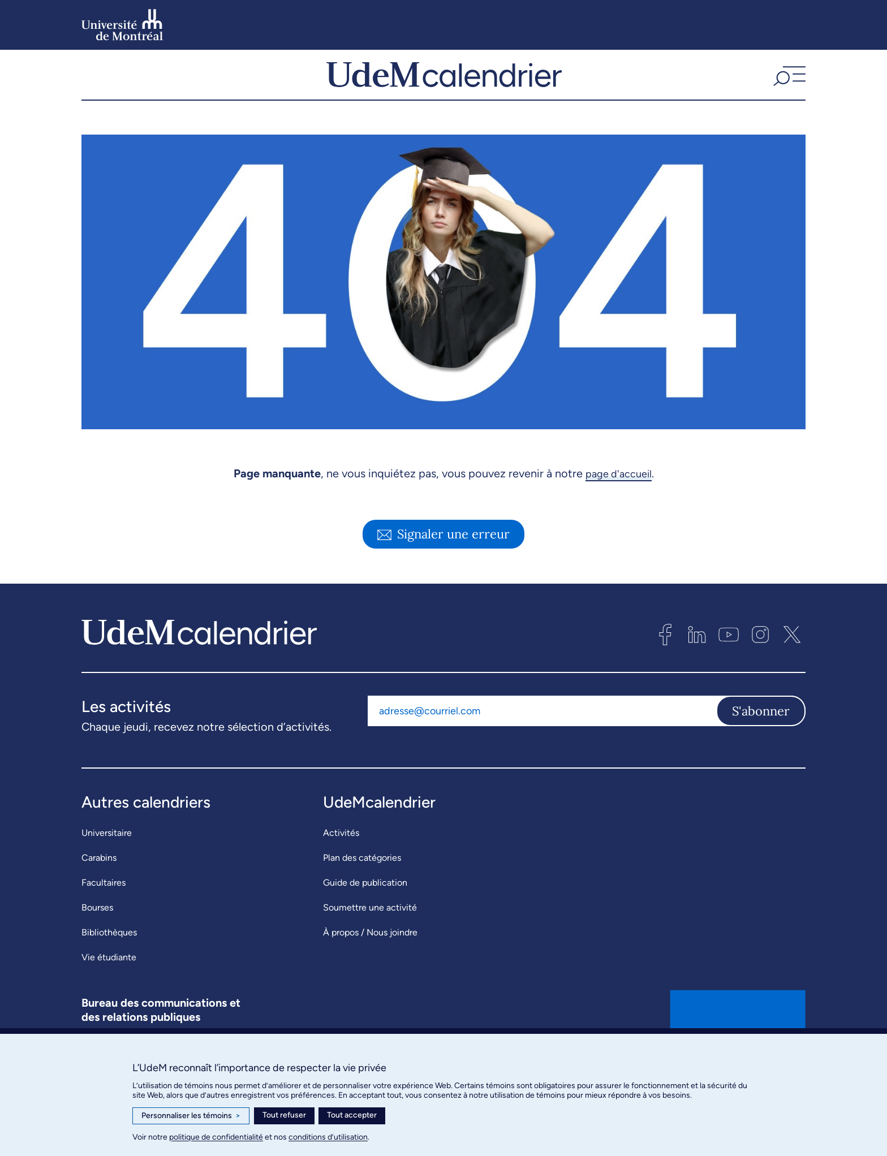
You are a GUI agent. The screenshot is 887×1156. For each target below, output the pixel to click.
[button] (788, 90)
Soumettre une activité (370, 938)
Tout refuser (284, 1115)
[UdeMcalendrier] (444, 90)
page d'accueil (618, 504)
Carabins (99, 888)
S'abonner (761, 741)
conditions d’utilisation (328, 1137)
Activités (341, 863)
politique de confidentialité (216, 1137)
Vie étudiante (108, 987)
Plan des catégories (362, 888)
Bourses (97, 938)
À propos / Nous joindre (370, 962)
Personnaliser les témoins (190, 1116)
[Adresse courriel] (542, 741)
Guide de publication (365, 913)
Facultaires (103, 913)
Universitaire (106, 863)
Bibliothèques (109, 962)
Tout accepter (352, 1115)
